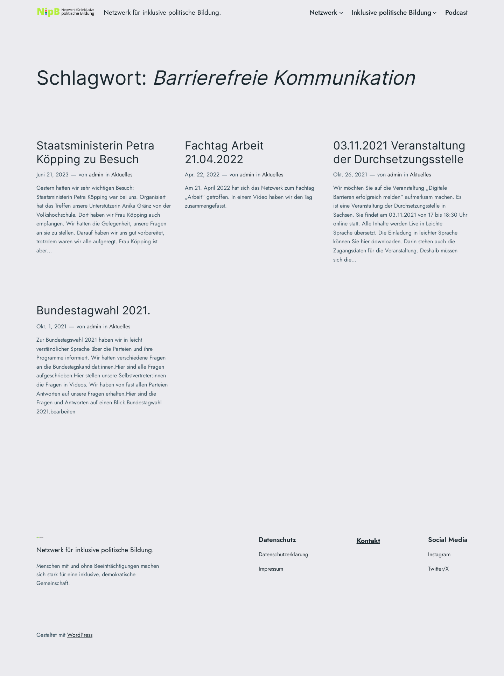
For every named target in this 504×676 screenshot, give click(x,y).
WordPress (79, 635)
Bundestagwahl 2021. (93, 310)
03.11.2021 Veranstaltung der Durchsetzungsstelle (399, 152)
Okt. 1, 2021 (51, 326)
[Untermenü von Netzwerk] (341, 13)
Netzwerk (323, 12)
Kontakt (368, 540)
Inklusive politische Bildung (391, 12)
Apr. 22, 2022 (202, 174)
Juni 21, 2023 (52, 174)
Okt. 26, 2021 (350, 174)
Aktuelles (121, 174)
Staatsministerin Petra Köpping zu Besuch (95, 152)
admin (96, 174)
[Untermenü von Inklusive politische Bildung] (435, 13)
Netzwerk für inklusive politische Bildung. (162, 12)
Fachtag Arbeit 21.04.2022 (224, 152)
